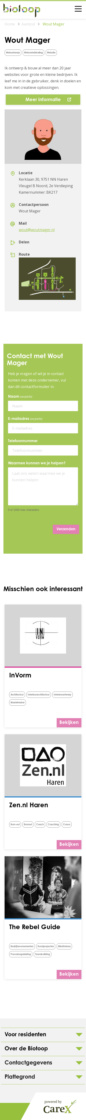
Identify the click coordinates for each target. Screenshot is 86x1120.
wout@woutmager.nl (37, 229)
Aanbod (28, 24)
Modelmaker (18, 703)
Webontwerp (13, 53)
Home (10, 24)
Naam (21, 397)
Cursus (66, 825)
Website (51, 53)
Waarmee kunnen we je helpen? (37, 463)
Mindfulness (64, 947)
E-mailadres (26, 419)
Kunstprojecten (46, 947)
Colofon (18, 1111)
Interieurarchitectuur (39, 695)
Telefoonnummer (23, 441)
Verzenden (65, 529)
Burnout (28, 825)
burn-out (15, 825)
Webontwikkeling (33, 53)
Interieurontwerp (62, 695)
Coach (40, 825)
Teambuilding (42, 954)
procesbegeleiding (21, 954)
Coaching (53, 825)
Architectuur (17, 695)
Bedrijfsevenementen (22, 947)
